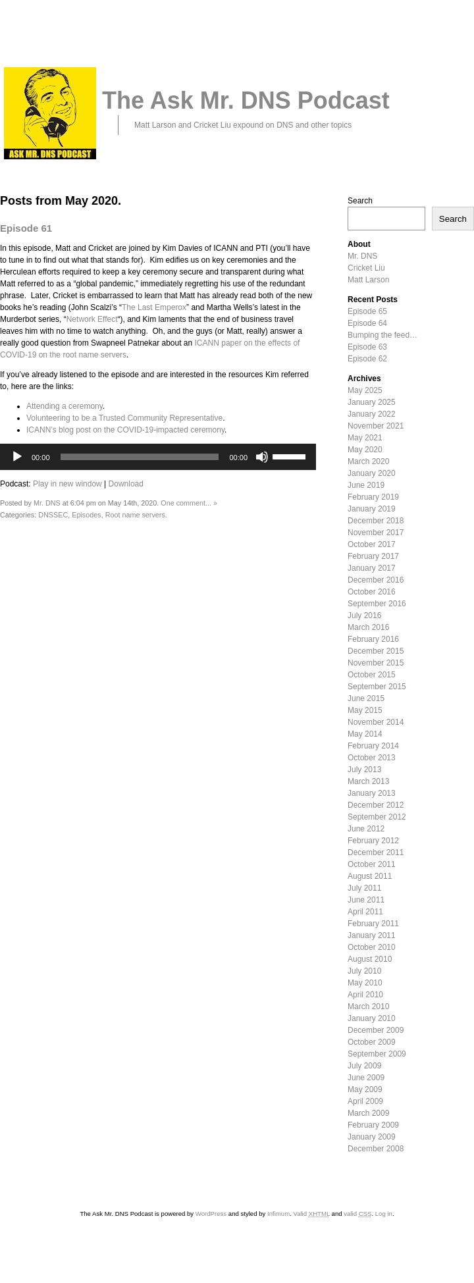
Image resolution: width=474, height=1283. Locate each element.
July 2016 (364, 615)
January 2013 (372, 793)
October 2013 (372, 757)
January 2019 (372, 508)
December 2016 (376, 580)
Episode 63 (367, 347)
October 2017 (372, 544)
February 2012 (373, 840)
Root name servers (135, 515)
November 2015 (376, 663)
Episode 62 (367, 358)
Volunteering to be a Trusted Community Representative (124, 418)
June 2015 (366, 698)
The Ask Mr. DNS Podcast (246, 100)
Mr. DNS (47, 503)
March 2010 (368, 1006)
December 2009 (376, 1030)
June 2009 (366, 1077)
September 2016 (377, 603)
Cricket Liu (366, 268)
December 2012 (376, 805)
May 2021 (365, 437)
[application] (158, 457)
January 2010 (372, 1018)
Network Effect (92, 319)
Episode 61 (26, 228)
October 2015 (372, 674)
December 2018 (376, 520)
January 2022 (372, 414)
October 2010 (372, 947)
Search (360, 200)
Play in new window (67, 483)
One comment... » (189, 503)
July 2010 (364, 971)
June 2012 (366, 828)
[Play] (17, 456)
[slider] (140, 457)
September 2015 (377, 686)
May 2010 (365, 982)
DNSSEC (53, 515)
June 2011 (366, 899)
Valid (311, 1213)
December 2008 (376, 1148)
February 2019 (373, 497)
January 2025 (372, 402)
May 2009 (365, 1089)
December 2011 (376, 852)
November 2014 (376, 722)
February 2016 (373, 639)
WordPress (211, 1213)
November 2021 (376, 426)
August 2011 (370, 876)
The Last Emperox (154, 307)
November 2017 (376, 532)
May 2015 (365, 710)
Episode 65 (367, 311)
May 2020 (365, 449)
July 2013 (364, 769)
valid (357, 1213)
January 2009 (372, 1136)
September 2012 (377, 817)
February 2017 (373, 556)
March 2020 (368, 461)
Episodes (86, 515)
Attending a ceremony (64, 406)
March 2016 (368, 627)
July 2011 (364, 888)
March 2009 (368, 1113)
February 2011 (373, 923)
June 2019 (366, 485)
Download (126, 483)
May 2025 (365, 390)
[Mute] (262, 456)
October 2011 (372, 864)
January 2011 (372, 935)
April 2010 (365, 994)
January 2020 (372, 473)
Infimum (278, 1213)
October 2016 (372, 591)
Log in (383, 1213)
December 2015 (376, 651)
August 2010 (370, 959)
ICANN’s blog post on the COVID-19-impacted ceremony (125, 429)
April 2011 (365, 911)
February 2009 (373, 1125)
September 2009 (377, 1054)
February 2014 (373, 745)
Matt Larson (368, 279)
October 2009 (372, 1042)
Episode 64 (367, 323)
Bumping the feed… (382, 335)
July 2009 (364, 1065)
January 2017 (372, 568)
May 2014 (365, 734)
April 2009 (365, 1101)
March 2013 (368, 781)
